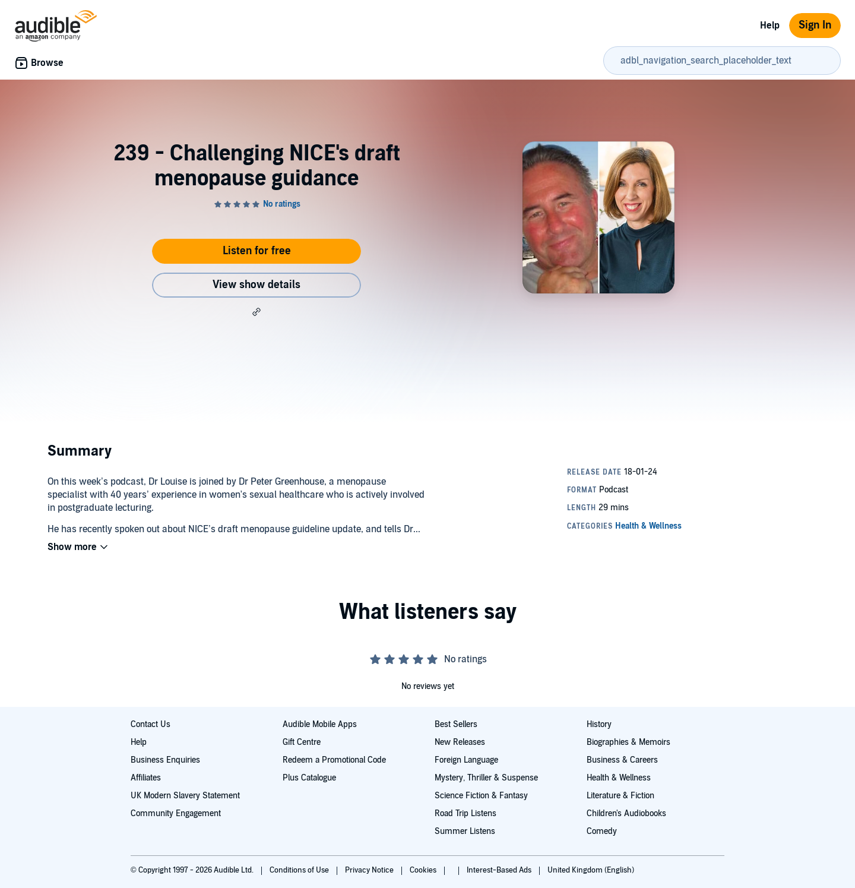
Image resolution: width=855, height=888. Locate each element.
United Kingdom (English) (590, 870)
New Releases (460, 742)
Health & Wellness (619, 778)
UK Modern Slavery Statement (185, 796)
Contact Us (150, 724)
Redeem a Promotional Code (334, 760)
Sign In (815, 25)
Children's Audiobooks (626, 813)
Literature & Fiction (620, 796)
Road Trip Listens (465, 813)
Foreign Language (466, 760)
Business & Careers (622, 760)
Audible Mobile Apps (320, 724)
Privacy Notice (370, 870)
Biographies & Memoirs (628, 742)
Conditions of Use (300, 870)
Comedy (602, 831)
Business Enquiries (165, 760)
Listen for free (257, 251)
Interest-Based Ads (500, 870)
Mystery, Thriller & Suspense (486, 778)
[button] (256, 312)
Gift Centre (302, 742)
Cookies (424, 870)
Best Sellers (456, 724)
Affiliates (146, 778)
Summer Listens (465, 831)
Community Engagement (176, 813)
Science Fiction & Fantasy (481, 796)
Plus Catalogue (309, 778)
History (599, 724)
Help (770, 25)
